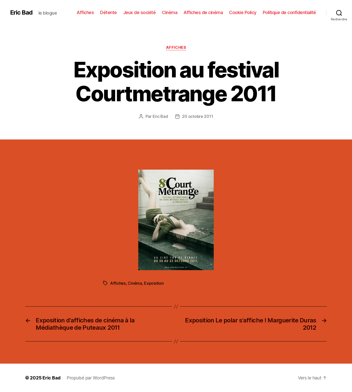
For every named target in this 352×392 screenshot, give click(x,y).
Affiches (85, 12)
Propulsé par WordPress (91, 377)
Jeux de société (139, 12)
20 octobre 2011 (197, 116)
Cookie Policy (242, 12)
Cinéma (169, 12)
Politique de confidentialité (289, 12)
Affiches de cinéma (203, 12)
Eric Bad (21, 13)
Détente (108, 12)
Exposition (153, 283)
